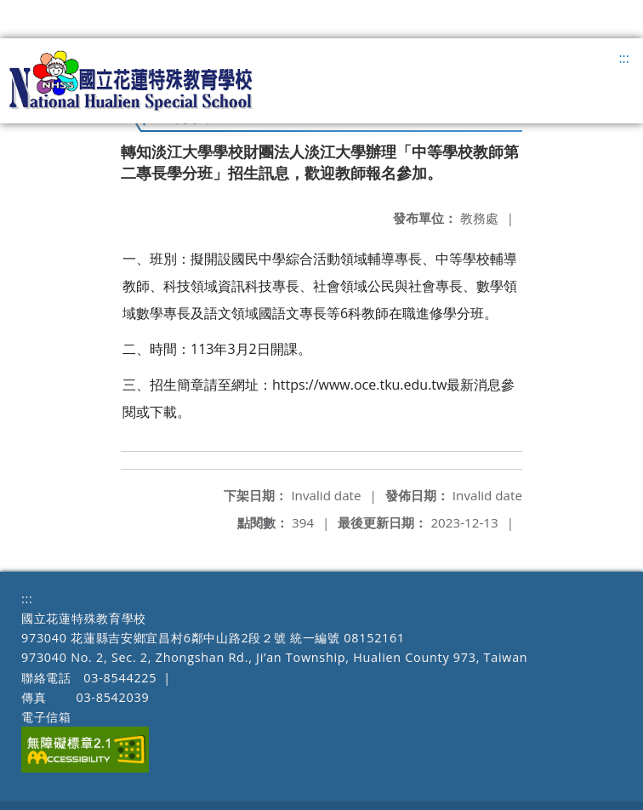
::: (623, 57)
